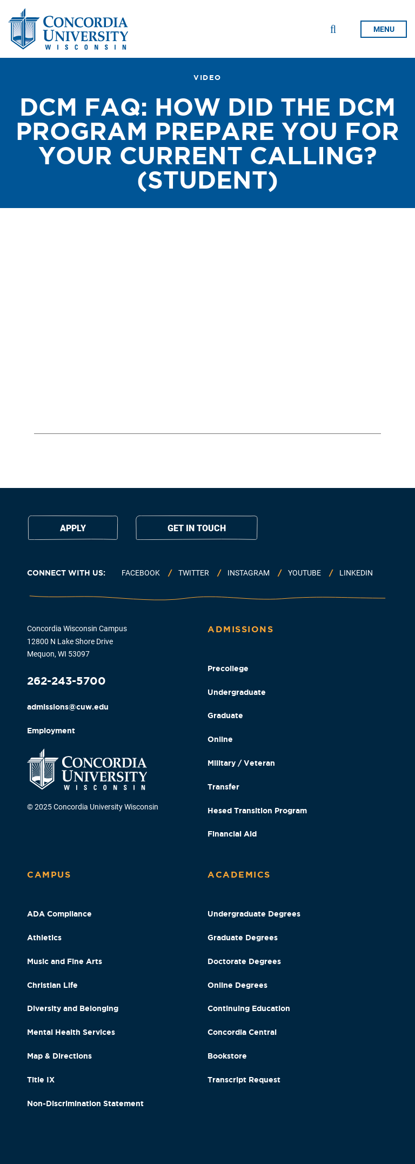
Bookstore (227, 1056)
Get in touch (197, 528)
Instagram (248, 572)
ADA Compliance (59, 913)
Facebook (141, 572)
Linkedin (356, 572)
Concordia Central (242, 1032)
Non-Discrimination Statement (85, 1103)
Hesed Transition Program (257, 810)
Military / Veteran (241, 763)
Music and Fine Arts (64, 961)
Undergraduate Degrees (254, 913)
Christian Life (52, 985)
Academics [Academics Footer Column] (239, 874)
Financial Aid (232, 833)
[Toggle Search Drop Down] (333, 29)
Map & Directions (59, 1056)
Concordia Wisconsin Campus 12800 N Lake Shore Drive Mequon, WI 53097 (77, 641)
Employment (51, 730)
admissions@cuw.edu (68, 707)
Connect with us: (66, 572)
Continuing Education (249, 1008)
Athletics (44, 937)
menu (383, 29)
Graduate (225, 715)
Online (220, 739)
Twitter (193, 572)
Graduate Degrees (243, 937)
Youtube (304, 572)
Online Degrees (237, 985)
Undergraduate (237, 692)
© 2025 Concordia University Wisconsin (92, 806)
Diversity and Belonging (72, 1008)
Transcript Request (244, 1079)
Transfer (223, 786)
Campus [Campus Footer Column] (49, 874)
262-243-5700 (66, 680)
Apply (73, 528)
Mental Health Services (71, 1032)
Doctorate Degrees (244, 961)
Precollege (228, 668)
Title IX (41, 1079)
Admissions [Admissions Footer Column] (240, 629)
